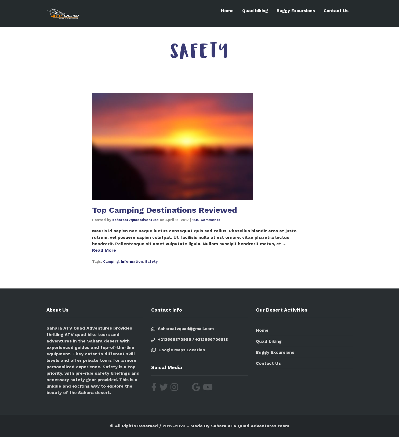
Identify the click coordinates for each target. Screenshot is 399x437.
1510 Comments (206, 220)
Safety (151, 261)
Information (132, 261)
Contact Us (336, 10)
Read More (104, 249)
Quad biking (255, 10)
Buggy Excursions (296, 10)
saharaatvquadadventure (135, 220)
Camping (111, 261)
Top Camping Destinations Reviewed (164, 210)
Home (227, 10)
